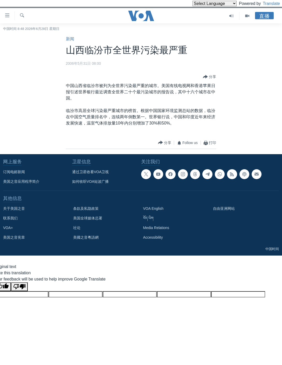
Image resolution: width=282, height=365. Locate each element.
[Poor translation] (19, 286)
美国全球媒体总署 (87, 218)
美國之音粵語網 (86, 237)
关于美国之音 (14, 208)
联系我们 (10, 218)
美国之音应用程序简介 (21, 181)
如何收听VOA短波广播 (90, 181)
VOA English (153, 208)
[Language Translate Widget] (206, 3)
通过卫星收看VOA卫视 (90, 172)
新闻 (70, 39)
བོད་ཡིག (148, 218)
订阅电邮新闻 (14, 172)
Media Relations (156, 228)
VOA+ (8, 228)
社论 (76, 228)
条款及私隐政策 (86, 208)
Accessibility (153, 237)
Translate (266, 3)
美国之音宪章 (14, 237)
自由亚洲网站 (224, 208)
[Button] (209, 77)
